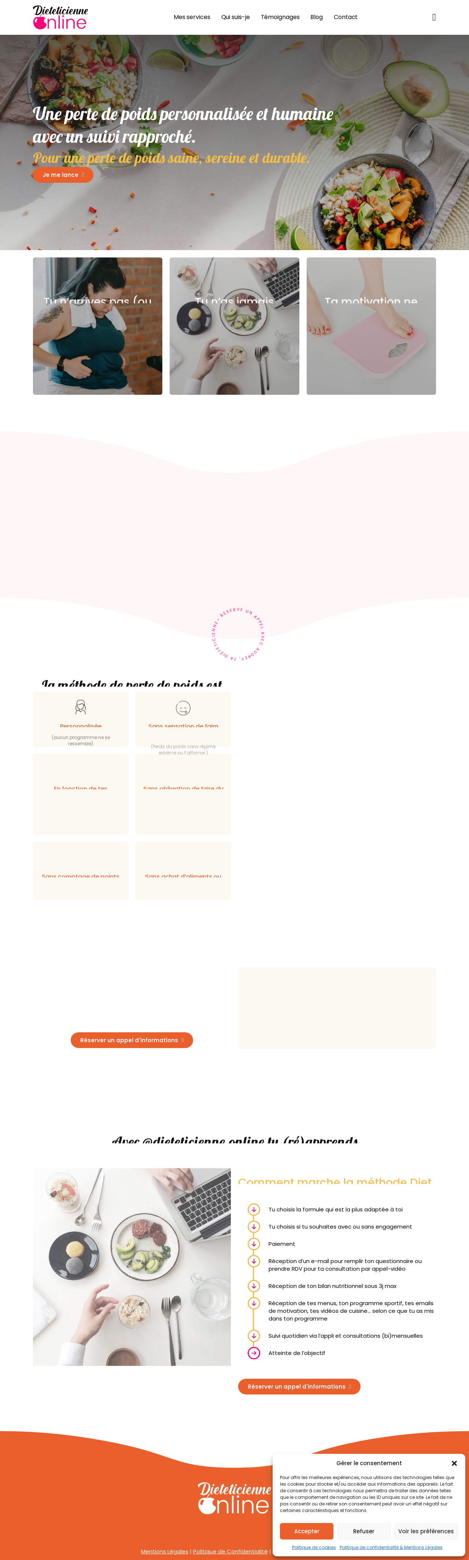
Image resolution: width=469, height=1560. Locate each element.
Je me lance (63, 175)
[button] (454, 1463)
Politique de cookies (314, 1547)
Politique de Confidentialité (230, 1551)
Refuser (363, 1531)
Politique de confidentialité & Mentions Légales (391, 1547)
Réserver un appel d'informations (132, 1040)
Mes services (192, 17)
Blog (316, 17)
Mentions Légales (164, 1551)
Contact (346, 17)
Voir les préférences (426, 1531)
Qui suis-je (235, 17)
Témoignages (280, 17)
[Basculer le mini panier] (434, 17)
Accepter (307, 1531)
